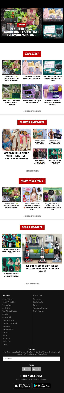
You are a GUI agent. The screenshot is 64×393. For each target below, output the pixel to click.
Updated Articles (8, 320)
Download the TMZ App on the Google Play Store (42, 385)
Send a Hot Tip (38, 302)
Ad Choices (6, 308)
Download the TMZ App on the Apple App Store (22, 385)
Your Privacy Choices (9, 311)
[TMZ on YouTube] (34, 369)
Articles (5, 314)
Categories (6, 326)
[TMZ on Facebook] (24, 369)
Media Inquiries (38, 311)
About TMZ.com (7, 299)
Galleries (5, 332)
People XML (6, 338)
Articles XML (6, 317)
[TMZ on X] (29, 369)
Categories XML (7, 329)
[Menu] (3, 3)
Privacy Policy (29, 354)
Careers (35, 305)
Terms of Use (6, 305)
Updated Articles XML (9, 323)
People (4, 335)
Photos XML (6, 341)
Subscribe (58, 359)
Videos (4, 344)
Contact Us (37, 299)
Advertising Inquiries (40, 308)
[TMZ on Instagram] (38, 369)
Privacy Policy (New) (9, 302)
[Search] (61, 3)
